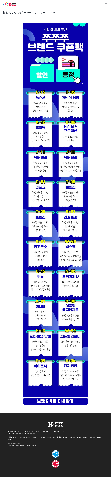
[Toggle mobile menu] (106, 3)
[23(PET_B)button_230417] (55, 399)
